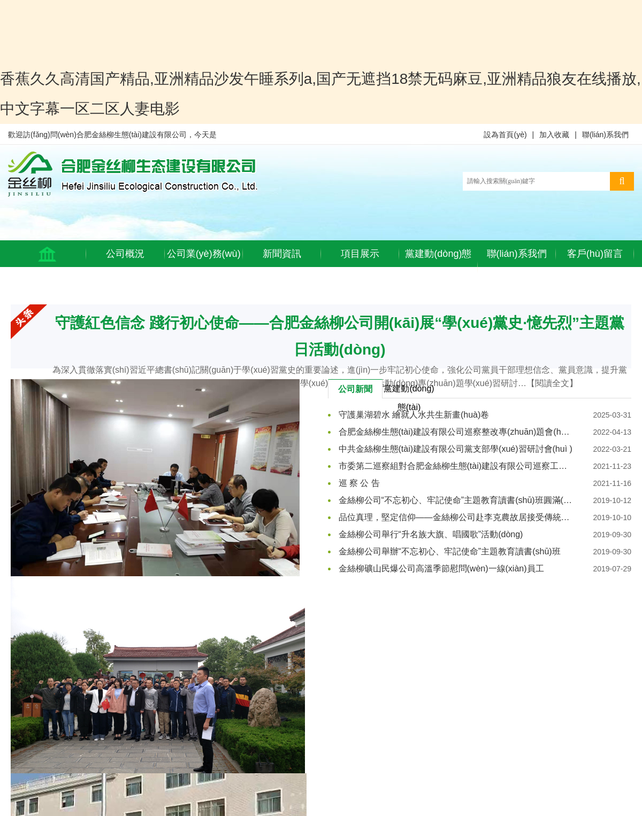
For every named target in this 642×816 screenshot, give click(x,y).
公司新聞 (355, 389)
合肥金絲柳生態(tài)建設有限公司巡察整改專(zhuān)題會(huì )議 (456, 431)
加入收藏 (554, 134)
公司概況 (125, 253)
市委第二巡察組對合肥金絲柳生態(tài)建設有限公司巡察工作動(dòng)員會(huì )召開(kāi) (456, 465)
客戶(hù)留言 (595, 253)
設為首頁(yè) (505, 134)
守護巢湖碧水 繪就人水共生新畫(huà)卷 (414, 414)
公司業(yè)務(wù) (204, 253)
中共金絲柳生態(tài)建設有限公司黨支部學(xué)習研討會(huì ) (455, 448)
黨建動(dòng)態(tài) (438, 267)
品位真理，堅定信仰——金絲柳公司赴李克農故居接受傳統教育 (456, 517)
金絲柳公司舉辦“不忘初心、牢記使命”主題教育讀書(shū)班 (450, 551)
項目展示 (360, 253)
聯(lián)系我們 (605, 134)
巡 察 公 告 (359, 483)
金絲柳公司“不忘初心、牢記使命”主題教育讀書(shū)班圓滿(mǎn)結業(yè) (456, 500)
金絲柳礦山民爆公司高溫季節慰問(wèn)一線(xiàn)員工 (441, 568)
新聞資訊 (282, 253)
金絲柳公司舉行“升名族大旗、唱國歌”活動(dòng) (431, 534)
